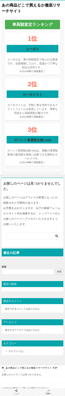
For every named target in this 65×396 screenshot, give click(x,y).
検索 (4, 266)
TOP (31, 367)
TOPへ (48, 392)
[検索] (32, 236)
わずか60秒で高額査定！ (32, 71)
